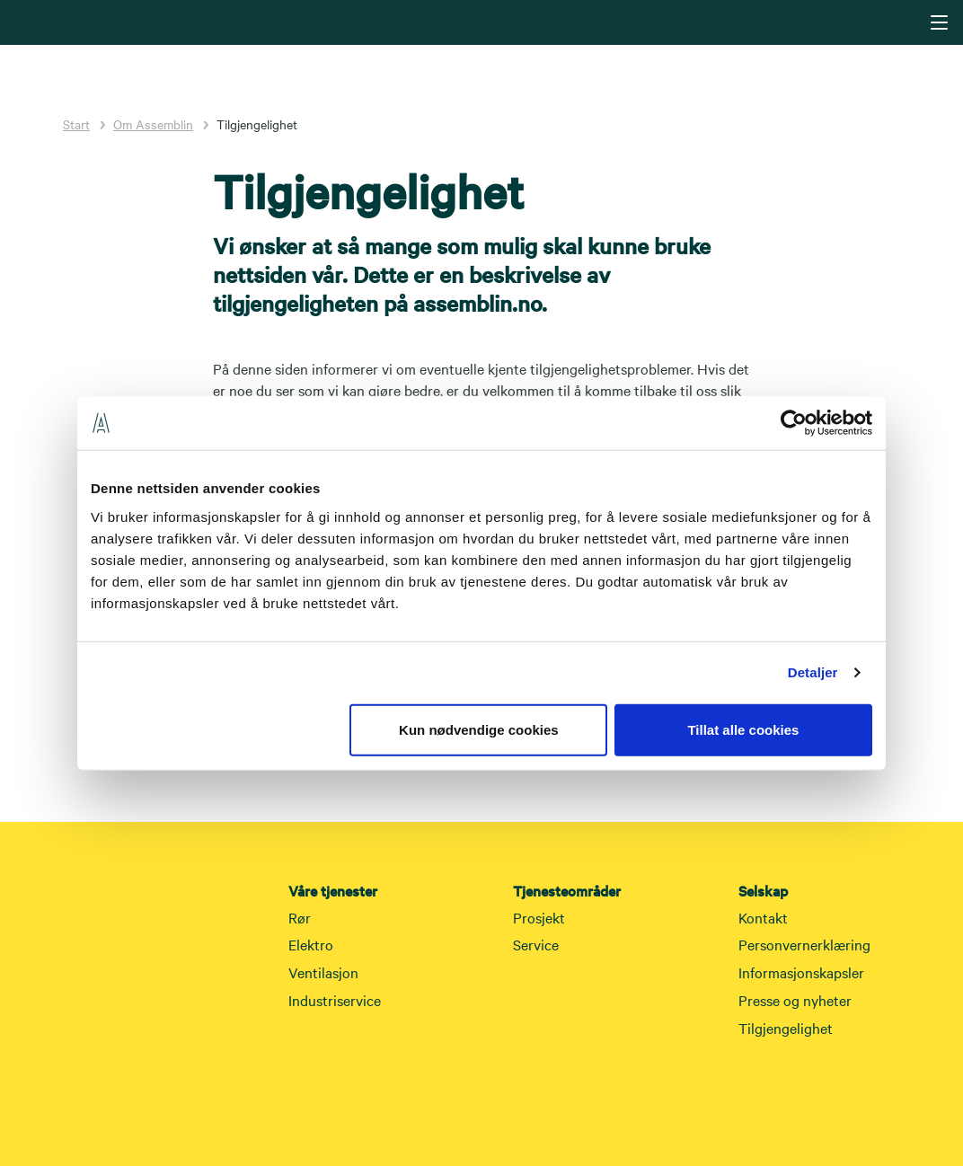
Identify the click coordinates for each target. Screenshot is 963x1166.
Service (536, 944)
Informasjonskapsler (801, 972)
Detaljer (813, 672)
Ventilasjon (323, 972)
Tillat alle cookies (743, 729)
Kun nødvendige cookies (479, 729)
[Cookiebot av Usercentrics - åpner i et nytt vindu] (793, 423)
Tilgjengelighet (785, 1028)
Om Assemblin (153, 124)
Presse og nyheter (795, 1000)
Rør (299, 917)
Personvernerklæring (804, 944)
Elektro (310, 944)
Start (76, 124)
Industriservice (334, 1000)
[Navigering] (939, 22)
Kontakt (763, 917)
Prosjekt (539, 917)
